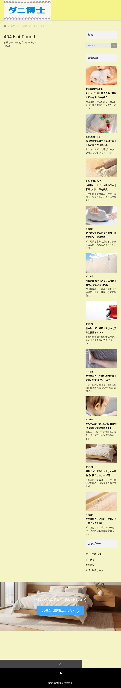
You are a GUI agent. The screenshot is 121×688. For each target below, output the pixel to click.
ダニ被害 (89, 371)
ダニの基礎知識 (93, 552)
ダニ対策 (89, 228)
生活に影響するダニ (94, 89)
